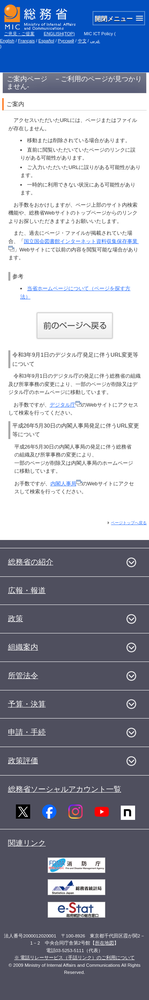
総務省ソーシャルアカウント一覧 (64, 789)
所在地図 (104, 943)
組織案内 (23, 647)
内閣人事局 (66, 484)
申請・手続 (27, 732)
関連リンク (27, 843)
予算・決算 (27, 704)
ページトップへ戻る (129, 523)
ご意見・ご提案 (19, 33)
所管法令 (23, 675)
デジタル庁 (65, 405)
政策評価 (23, 761)
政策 (15, 618)
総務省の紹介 (30, 562)
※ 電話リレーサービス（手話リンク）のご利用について (74, 957)
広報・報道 (27, 590)
